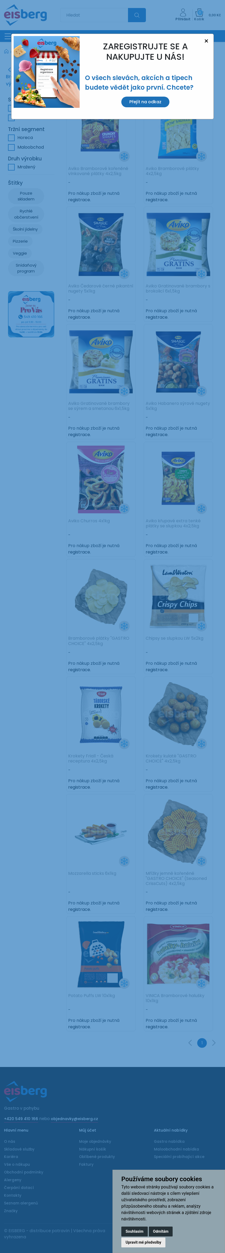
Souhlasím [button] (134, 1231)
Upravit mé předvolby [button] (143, 1242)
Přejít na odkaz (145, 102)
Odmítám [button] (161, 1231)
